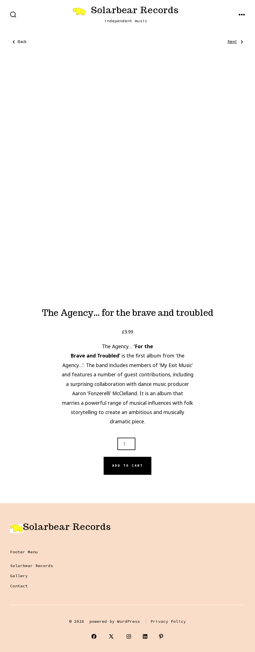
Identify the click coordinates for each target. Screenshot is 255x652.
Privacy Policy (168, 621)
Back (18, 42)
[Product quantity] (126, 444)
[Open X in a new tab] (111, 636)
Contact (19, 585)
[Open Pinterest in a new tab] (161, 636)
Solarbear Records (31, 565)
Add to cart (127, 465)
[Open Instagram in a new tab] (128, 636)
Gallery (19, 575)
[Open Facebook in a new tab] (94, 636)
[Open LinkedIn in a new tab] (145, 636)
